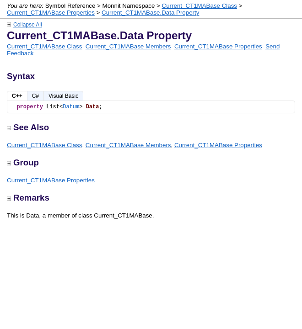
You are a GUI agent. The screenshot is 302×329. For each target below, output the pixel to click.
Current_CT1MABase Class (199, 5)
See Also (28, 127)
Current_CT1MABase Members (128, 46)
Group (23, 162)
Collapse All (27, 24)
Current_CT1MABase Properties (51, 12)
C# (35, 96)
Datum (71, 107)
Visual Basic (63, 96)
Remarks (28, 197)
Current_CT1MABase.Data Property (150, 12)
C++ (17, 96)
